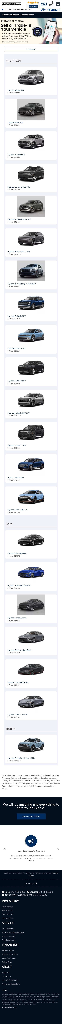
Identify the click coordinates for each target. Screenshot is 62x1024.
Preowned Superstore (11, 984)
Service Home (7, 928)
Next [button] (57, 849)
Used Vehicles (7, 914)
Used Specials (7, 918)
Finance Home (8, 950)
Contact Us (6, 976)
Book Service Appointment (13, 932)
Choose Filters (31, 49)
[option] (31, 849)
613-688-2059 (18, 892)
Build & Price (7, 962)
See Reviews (33, 6)
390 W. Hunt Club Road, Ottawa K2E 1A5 (17, 10)
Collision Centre (8, 940)
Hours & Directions (9, 980)
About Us (5, 972)
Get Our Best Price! (31, 816)
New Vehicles (7, 907)
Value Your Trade (8, 958)
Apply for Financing (10, 954)
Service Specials (8, 936)
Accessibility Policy (9, 1007)
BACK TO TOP (31, 883)
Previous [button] (4, 849)
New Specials (7, 910)
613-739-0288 (40, 895)
